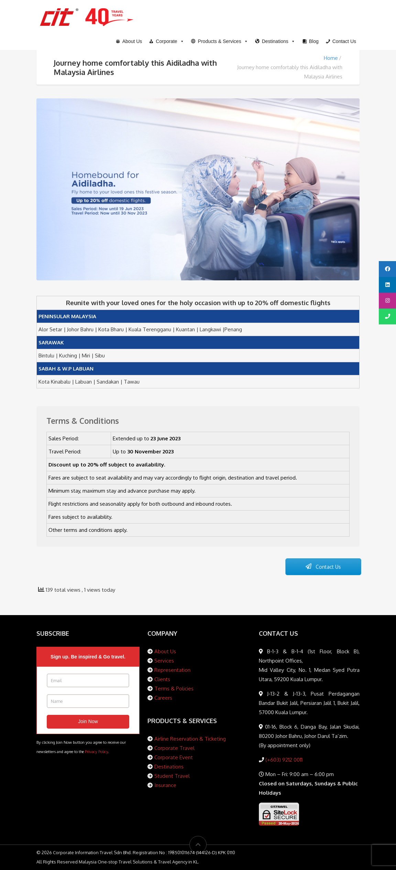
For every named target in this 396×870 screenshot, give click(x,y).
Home (331, 58)
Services (164, 660)
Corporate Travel (174, 748)
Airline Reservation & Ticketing (190, 738)
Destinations (169, 766)
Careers (163, 698)
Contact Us (323, 567)
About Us (165, 651)
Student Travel (172, 776)
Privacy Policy (96, 751)
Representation (172, 670)
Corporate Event (173, 757)
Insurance (165, 785)
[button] (220, 41)
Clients (162, 679)
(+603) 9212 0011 (283, 759)
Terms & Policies (174, 688)
